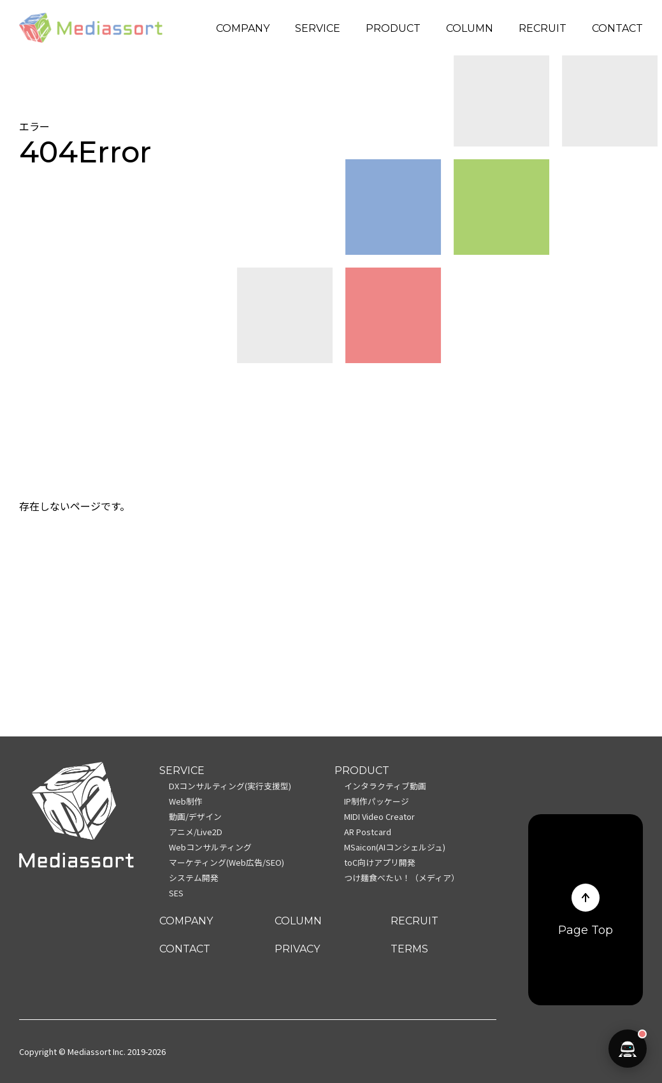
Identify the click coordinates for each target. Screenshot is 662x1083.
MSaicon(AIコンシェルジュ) (394, 847)
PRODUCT (393, 28)
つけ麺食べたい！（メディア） (401, 877)
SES (176, 893)
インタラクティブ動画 (385, 786)
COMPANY (243, 28)
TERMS (409, 949)
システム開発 (194, 877)
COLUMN (469, 28)
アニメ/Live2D (195, 832)
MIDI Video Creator (379, 816)
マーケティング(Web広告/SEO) (226, 862)
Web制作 (186, 801)
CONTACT (617, 28)
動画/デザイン (195, 816)
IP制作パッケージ (376, 801)
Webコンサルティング (210, 847)
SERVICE (317, 28)
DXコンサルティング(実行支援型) (230, 786)
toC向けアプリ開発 (379, 862)
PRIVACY (297, 949)
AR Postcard (367, 832)
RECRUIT (542, 28)
